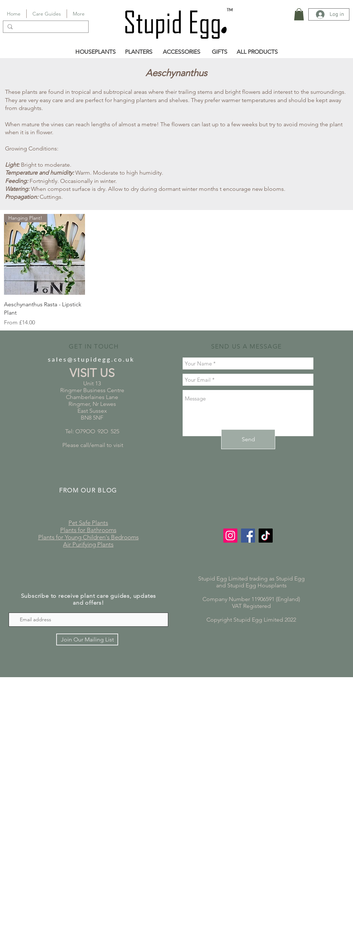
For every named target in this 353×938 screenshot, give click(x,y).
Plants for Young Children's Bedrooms (88, 537)
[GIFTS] (219, 52)
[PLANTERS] (138, 52)
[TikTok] (266, 536)
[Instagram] (230, 536)
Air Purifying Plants (88, 544)
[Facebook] (248, 536)
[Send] (248, 439)
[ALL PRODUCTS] (257, 52)
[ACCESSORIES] (181, 52)
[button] (299, 14)
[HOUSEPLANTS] (95, 52)
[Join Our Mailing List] (87, 639)
